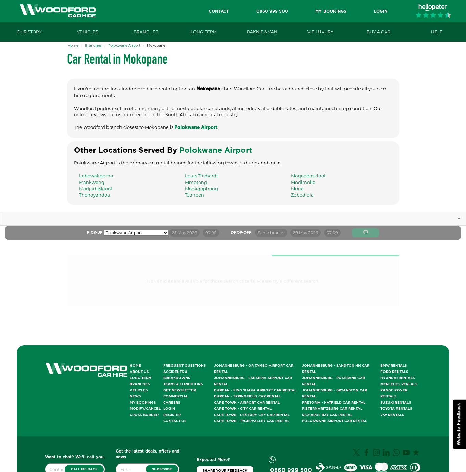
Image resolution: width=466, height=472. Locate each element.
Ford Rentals (394, 372)
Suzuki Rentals (395, 402)
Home (73, 45)
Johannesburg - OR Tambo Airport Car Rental (253, 369)
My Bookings (143, 402)
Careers (171, 402)
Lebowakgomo (96, 175)
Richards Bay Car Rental (327, 415)
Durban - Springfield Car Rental (247, 396)
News (135, 396)
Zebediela (302, 195)
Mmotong (196, 182)
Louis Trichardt (201, 175)
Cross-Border (144, 415)
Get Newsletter (179, 390)
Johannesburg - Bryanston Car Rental (334, 393)
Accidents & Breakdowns (176, 375)
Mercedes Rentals (398, 384)
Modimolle (303, 182)
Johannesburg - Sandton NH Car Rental (335, 369)
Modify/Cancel (145, 408)
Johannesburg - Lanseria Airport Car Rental (253, 381)
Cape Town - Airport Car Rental (247, 402)
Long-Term (140, 378)
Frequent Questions (184, 365)
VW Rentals (392, 415)
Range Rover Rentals (393, 393)
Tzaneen (194, 195)
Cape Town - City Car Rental (243, 408)
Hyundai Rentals (397, 378)
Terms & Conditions (183, 384)
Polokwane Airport (124, 45)
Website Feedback (459, 424)
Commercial (175, 396)
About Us (139, 372)
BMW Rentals (393, 365)
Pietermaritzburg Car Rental (332, 408)
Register (172, 415)
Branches (93, 45)
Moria (297, 188)
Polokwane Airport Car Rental (334, 421)
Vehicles (139, 390)
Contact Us (174, 421)
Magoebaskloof (308, 175)
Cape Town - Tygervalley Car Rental (251, 421)
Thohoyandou (94, 195)
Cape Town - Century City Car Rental (252, 415)
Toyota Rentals (396, 408)
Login (169, 408)
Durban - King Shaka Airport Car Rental (255, 390)
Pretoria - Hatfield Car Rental (333, 402)
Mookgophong (201, 188)
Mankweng (91, 182)
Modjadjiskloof (95, 188)
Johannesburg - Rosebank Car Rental (333, 381)
